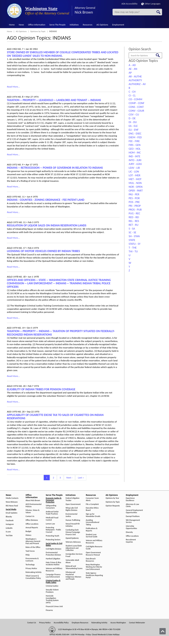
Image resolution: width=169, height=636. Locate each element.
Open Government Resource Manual (93, 553)
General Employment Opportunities (134, 511)
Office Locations (32, 524)
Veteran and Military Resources (54, 569)
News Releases (12, 502)
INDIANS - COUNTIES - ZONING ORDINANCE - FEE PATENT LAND (45, 200)
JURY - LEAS (135, 164)
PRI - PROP (135, 206)
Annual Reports (32, 528)
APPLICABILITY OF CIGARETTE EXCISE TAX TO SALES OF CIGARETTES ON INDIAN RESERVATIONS (55, 416)
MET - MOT (135, 179)
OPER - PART (136, 190)
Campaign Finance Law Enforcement (53, 575)
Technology (30, 565)
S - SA (132, 228)
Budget (28, 531)
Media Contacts (12, 498)
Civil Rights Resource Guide (94, 548)
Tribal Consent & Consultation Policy (33, 577)
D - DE (132, 118)
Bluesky (9, 517)
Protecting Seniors (53, 540)
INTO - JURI (135, 160)
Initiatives (74, 24)
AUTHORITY (135, 80)
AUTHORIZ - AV (137, 84)
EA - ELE (133, 126)
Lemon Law (50, 524)
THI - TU (133, 251)
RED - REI (134, 217)
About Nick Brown (33, 500)
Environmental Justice (71, 515)
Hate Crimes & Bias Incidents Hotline (53, 563)
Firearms (49, 610)
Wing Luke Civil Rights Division (72, 509)
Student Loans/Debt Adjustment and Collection (74, 548)
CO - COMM (135, 99)
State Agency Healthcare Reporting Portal (94, 575)
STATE (132, 240)
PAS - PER (134, 194)
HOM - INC (135, 152)
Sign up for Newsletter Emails (93, 515)
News (21, 24)
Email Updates (11, 513)
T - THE (133, 247)
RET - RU (133, 225)
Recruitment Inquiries (131, 541)
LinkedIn (9, 528)
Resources (87, 24)
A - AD (132, 65)
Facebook (9, 520)
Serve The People (57, 24)
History (28, 535)
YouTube (9, 535)
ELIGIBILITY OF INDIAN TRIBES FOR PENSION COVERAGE (41, 389)
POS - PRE (134, 202)
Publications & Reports (91, 529)
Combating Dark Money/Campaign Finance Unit (73, 532)
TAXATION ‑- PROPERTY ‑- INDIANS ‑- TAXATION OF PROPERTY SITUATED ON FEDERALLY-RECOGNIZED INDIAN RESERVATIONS (61, 332)
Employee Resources (80, 623)
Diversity (129, 532)
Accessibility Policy (61, 623)
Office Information (36, 24)
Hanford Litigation (53, 559)
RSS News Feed (12, 506)
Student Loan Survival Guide (91, 535)
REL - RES (134, 221)
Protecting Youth (52, 536)
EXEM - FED (135, 137)
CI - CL (132, 95)
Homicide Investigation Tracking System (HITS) (52, 599)
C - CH (132, 91)
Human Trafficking (73, 520)
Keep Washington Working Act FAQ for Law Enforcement (94, 567)
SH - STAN (134, 236)
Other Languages (150, 3)
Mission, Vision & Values (32, 511)
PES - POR (134, 198)
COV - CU (134, 114)
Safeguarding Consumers (51, 507)
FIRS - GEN (135, 145)
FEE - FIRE (134, 141)
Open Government (73, 504)
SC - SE (132, 232)
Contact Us (30, 516)
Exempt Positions (133, 516)
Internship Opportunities (131, 527)
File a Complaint (92, 504)
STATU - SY (134, 244)
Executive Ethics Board (92, 509)
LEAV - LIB (134, 168)
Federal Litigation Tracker (73, 499)
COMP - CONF (136, 103)
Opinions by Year (112, 498)
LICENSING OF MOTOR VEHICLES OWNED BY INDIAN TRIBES (43, 251)
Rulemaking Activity (33, 572)
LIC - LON (134, 171)
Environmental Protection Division (53, 553)
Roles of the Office (33, 547)
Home (12, 24)
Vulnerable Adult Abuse (72, 561)
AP (130, 72)
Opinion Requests (113, 506)
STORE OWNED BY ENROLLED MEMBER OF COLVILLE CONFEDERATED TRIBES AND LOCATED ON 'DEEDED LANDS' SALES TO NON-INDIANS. (62, 54)
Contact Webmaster (137, 623)
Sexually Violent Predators (52, 591)
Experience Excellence (130, 499)
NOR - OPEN (136, 187)
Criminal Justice (52, 586)
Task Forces (30, 551)
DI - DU (133, 122)
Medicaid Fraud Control (52, 519)
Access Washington (118, 623)
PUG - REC (134, 213)
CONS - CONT (136, 107)
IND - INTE (134, 156)
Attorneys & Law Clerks (132, 505)
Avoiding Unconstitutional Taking (92, 522)
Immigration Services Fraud (74, 555)
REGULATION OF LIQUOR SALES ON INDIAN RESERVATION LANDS (46, 225)
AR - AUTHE (135, 76)
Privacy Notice (31, 568)
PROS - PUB (135, 209)
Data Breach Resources (91, 560)
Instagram (10, 524)
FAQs (28, 555)
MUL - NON (135, 183)
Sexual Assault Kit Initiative (73, 525)
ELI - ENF (134, 129)
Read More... (13, 86)
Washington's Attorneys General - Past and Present (33, 541)
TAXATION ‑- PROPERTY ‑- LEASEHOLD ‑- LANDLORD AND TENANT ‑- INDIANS (54, 100)
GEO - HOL (135, 148)
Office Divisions (32, 520)
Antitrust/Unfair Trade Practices (52, 513)
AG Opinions (102, 24)
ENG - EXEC (135, 133)
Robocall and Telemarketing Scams (74, 567)
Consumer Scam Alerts (92, 499)
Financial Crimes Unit (54, 606)
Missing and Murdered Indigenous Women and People (73, 575)
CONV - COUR (136, 110)
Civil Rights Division (53, 549)
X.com (8, 532)
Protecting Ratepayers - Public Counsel (53, 530)
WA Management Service (133, 521)
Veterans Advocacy (73, 542)
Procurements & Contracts (32, 559)
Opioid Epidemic (72, 538)
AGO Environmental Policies (33, 505)
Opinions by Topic (38, 31)
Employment (118, 24)
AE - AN (133, 69)
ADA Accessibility (129, 3)
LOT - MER (134, 175)
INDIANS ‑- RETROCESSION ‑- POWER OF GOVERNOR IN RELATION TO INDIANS (55, 168)
